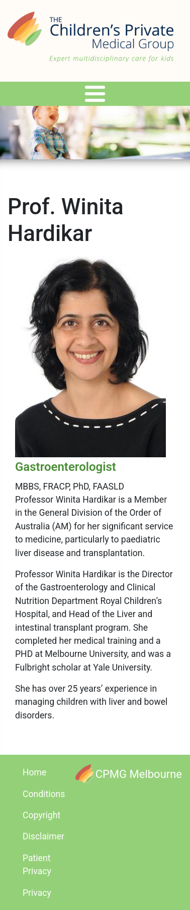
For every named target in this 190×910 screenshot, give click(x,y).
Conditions (44, 794)
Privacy (37, 893)
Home (34, 772)
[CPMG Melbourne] (128, 774)
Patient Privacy (37, 864)
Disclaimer (43, 836)
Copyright (41, 815)
